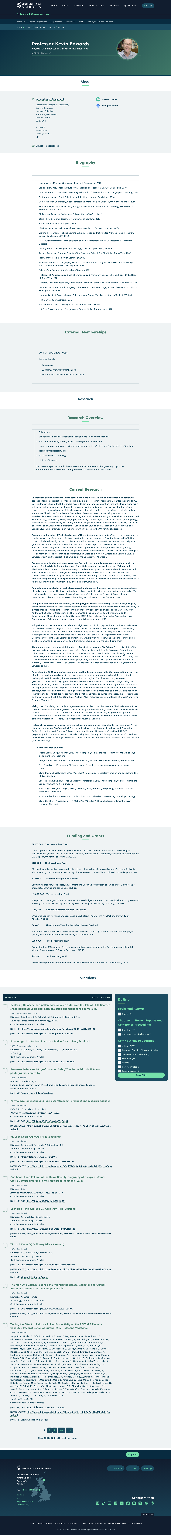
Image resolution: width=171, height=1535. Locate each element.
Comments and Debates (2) (135, 1054)
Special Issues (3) (131, 1071)
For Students (115, 1468)
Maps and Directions (25, 1502)
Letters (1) (127, 1062)
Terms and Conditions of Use (41, 1523)
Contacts (20, 1495)
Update (132, 1454)
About (66, 5)
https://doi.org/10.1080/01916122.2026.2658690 (50, 1061)
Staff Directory (23, 1505)
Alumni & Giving (97, 5)
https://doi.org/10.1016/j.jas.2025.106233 (47, 1121)
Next (62, 1430)
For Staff (132, 1468)
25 (49, 1438)
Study (55, 5)
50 (53, 1438)
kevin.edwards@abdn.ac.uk (50, 99)
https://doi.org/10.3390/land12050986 (45, 1407)
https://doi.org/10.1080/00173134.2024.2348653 (50, 1264)
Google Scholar (110, 105)
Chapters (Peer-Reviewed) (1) (136, 1034)
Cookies (83, 1523)
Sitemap (147, 1468)
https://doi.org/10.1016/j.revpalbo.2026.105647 (50, 1033)
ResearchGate (109, 99)
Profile (61, 27)
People (52, 27)
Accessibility (72, 1523)
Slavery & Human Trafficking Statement (104, 1523)
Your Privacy (60, 1523)
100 (58, 1438)
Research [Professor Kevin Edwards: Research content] (85, 399)
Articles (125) (128, 1046)
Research (79, 5)
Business (115, 5)
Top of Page (148, 1514)
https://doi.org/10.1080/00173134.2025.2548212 (50, 1161)
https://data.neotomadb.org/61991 (39, 1157)
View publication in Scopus (34, 1277)
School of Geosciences (33, 14)
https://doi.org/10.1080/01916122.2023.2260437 (50, 1308)
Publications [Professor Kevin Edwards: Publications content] (85, 978)
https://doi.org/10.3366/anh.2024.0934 (45, 1201)
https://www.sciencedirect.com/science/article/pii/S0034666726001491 (58, 1029)
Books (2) (126, 1014)
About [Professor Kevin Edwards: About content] (85, 81)
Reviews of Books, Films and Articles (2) (141, 1050)
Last (70, 1430)
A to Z (19, 1498)
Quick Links (131, 5)
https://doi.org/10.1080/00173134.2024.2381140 (50, 1229)
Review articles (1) (131, 1066)
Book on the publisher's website (37, 1093)
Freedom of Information (132, 1523)
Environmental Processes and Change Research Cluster (64, 469)
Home (19, 27)
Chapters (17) (128, 1030)
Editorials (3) (128, 1058)
